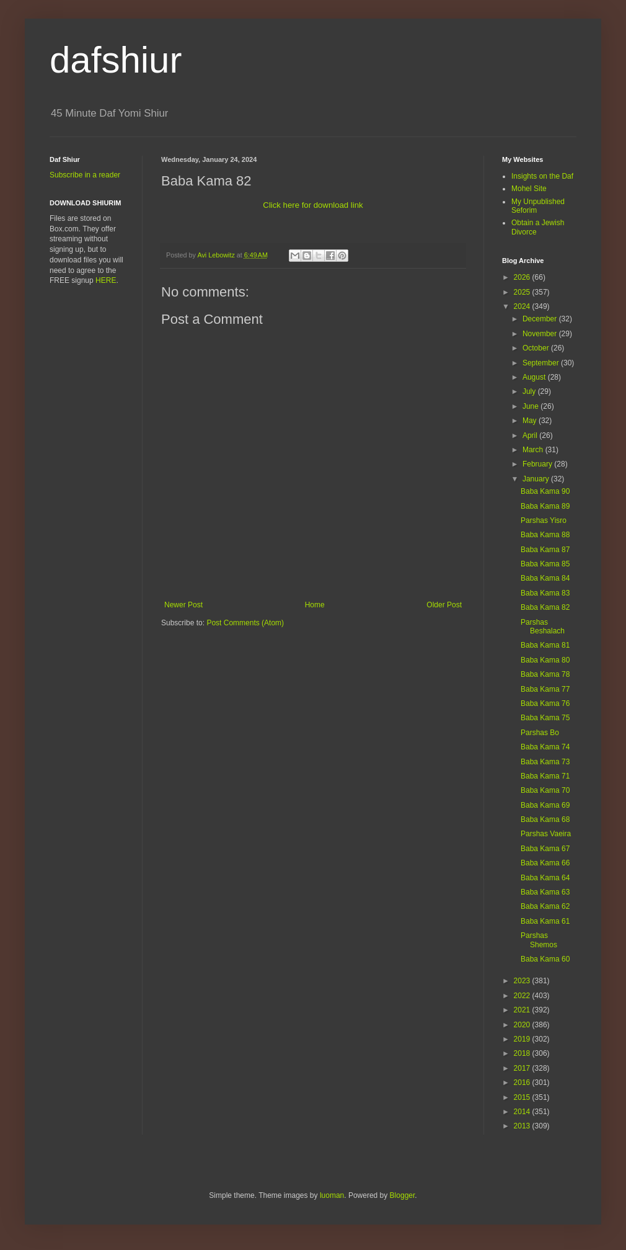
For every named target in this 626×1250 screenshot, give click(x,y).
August (535, 377)
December (540, 319)
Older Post (444, 604)
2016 (523, 1082)
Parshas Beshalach (543, 626)
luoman (332, 1195)
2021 (523, 1010)
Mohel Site (529, 188)
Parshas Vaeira (546, 833)
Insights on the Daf (542, 176)
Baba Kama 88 (545, 534)
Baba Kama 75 (545, 717)
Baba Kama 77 (545, 689)
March (533, 449)
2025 (523, 292)
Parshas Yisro (543, 520)
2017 (523, 1068)
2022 (523, 995)
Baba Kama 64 (545, 877)
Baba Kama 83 (545, 593)
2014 (523, 1111)
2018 (523, 1053)
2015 (523, 1097)
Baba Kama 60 (545, 959)
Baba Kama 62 (545, 906)
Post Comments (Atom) (245, 622)
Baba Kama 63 (545, 892)
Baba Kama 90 (545, 491)
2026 (523, 277)
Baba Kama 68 (545, 819)
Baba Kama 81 (545, 645)
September (541, 363)
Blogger (402, 1195)
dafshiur (116, 60)
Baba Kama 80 (545, 660)
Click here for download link (313, 205)
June (531, 406)
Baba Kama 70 (545, 790)
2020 (523, 1024)
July (530, 391)
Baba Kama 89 (545, 506)
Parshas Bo (540, 732)
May (530, 420)
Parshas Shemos (539, 940)
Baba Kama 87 (545, 549)
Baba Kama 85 (545, 564)
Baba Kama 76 (545, 703)
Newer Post (183, 604)
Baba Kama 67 (545, 848)
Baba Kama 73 (545, 761)
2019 (523, 1039)
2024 (523, 306)
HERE (105, 280)
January (536, 479)
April (530, 435)
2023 (523, 980)
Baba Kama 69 (545, 805)
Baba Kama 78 (545, 674)
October (536, 348)
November (540, 333)
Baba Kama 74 (545, 747)
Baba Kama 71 (545, 776)
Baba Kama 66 (545, 863)
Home (315, 604)
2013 (523, 1126)
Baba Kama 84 (545, 578)
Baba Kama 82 (545, 607)
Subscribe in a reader (85, 175)
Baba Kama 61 (545, 921)
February (538, 464)
